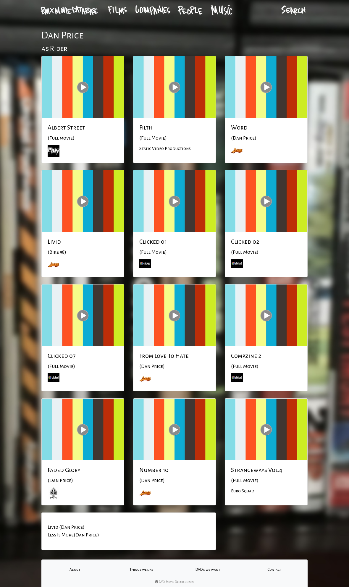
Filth (146, 127)
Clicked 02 (245, 241)
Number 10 (154, 470)
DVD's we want (207, 569)
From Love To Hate (164, 355)
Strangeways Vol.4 (256, 470)
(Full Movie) (153, 138)
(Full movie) (61, 138)
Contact (274, 569)
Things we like (141, 569)
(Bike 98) (57, 252)
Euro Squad (242, 491)
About (75, 569)
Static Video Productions (165, 148)
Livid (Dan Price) (66, 527)
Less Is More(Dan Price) (73, 535)
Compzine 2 (246, 355)
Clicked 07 (61, 355)
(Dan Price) (243, 138)
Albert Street (66, 127)
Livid (54, 241)
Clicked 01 (153, 241)
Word (239, 127)
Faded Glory (64, 470)
